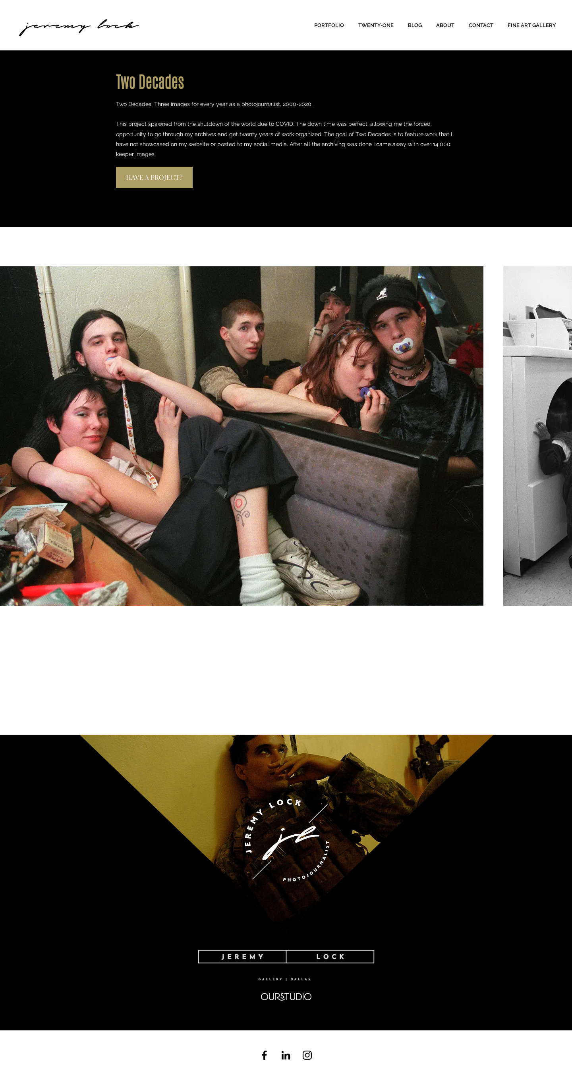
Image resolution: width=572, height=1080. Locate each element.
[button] (330, 25)
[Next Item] (562, 436)
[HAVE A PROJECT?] (154, 177)
